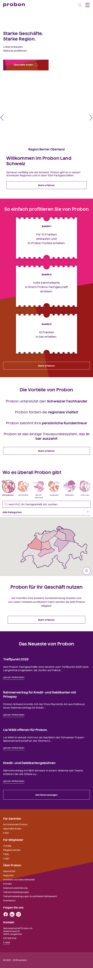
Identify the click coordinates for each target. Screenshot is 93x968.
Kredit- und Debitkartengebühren (29, 763)
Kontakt (7, 883)
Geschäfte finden (26, 65)
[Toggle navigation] (79, 5)
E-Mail (6, 942)
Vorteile (7, 845)
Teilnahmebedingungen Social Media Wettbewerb (30, 896)
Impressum (9, 900)
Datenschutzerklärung (15, 887)
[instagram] (18, 914)
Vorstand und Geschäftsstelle (19, 879)
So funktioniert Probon (15, 824)
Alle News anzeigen (46, 794)
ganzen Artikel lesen (13, 677)
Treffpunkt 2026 (15, 659)
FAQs (6, 832)
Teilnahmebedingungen (16, 892)
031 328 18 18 (9, 938)
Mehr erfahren (46, 185)
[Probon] (14, 4)
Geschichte (9, 871)
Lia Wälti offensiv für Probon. (25, 729)
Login (6, 858)
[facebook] (5, 914)
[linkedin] (12, 914)
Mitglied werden (12, 849)
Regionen (8, 875)
